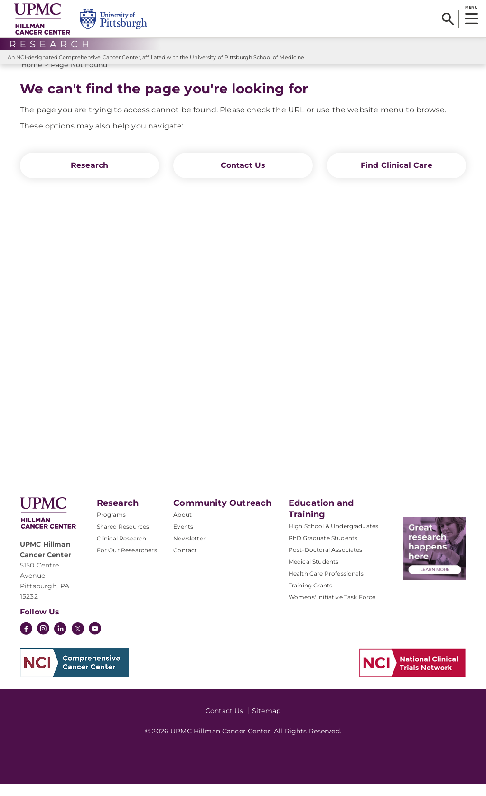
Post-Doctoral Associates (326, 562)
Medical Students (314, 573)
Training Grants (310, 597)
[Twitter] (78, 641)
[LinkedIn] (60, 642)
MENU (471, 7)
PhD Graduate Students (323, 550)
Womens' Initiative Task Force (332, 609)
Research (89, 177)
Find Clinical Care (396, 177)
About (182, 527)
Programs (111, 527)
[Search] (448, 19)
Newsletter (189, 550)
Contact (185, 562)
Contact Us (243, 177)
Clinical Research (122, 550)
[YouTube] (95, 642)
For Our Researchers (127, 562)
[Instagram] (43, 642)
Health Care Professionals (326, 585)
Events (183, 538)
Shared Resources (123, 538)
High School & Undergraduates (333, 538)
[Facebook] (26, 642)
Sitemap (266, 723)
